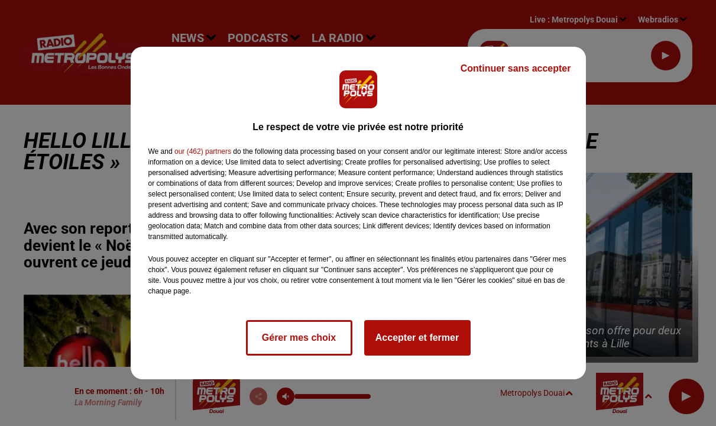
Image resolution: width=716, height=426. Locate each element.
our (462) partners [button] (202, 151)
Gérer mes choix (299, 338)
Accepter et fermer (417, 338)
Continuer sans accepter (516, 68)
